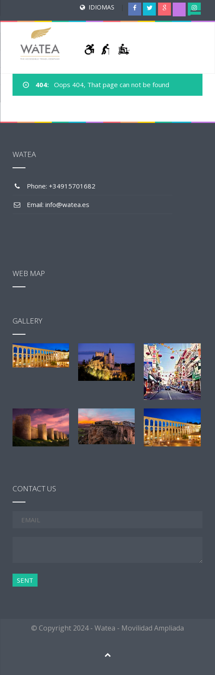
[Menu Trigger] (195, 15)
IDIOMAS (101, 7)
